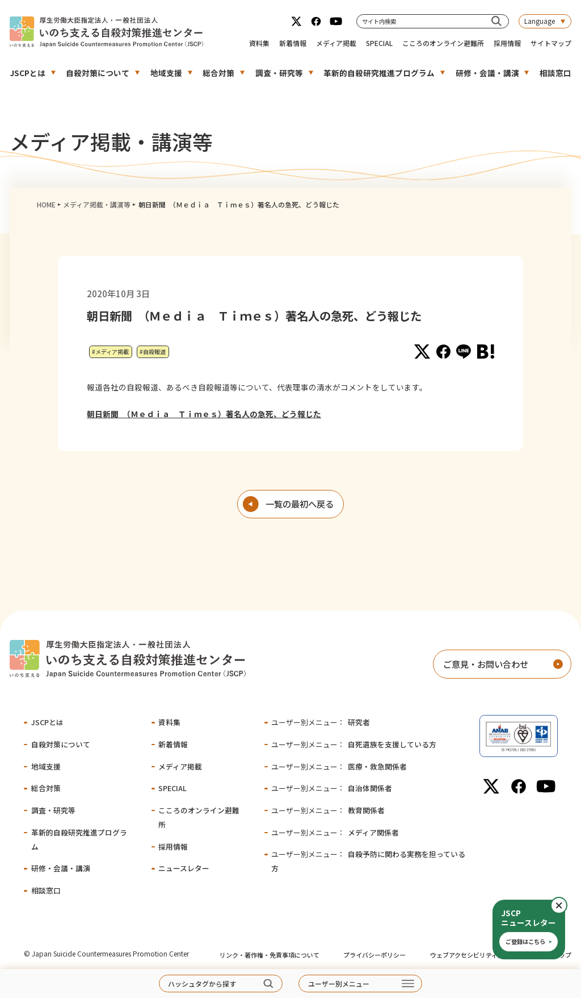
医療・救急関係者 (338, 766)
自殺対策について (97, 72)
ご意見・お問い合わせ (485, 664)
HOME (46, 204)
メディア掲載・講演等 (96, 204)
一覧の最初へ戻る (300, 503)
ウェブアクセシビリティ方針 (470, 954)
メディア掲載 (336, 43)
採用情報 (507, 43)
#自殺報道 (153, 351)
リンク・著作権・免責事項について (269, 954)
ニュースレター (183, 868)
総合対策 (218, 72)
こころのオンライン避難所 (443, 43)
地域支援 (166, 72)
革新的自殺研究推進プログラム (379, 72)
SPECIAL (379, 43)
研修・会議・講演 (487, 72)
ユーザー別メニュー (338, 983)
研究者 (320, 722)
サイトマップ (551, 43)
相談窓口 (555, 72)
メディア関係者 (334, 832)
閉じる (566, 905)
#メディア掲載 (110, 351)
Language (539, 21)
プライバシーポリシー (374, 954)
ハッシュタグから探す (202, 983)
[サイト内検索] (496, 21)
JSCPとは (27, 72)
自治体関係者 (331, 788)
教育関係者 (327, 810)
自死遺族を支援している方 (353, 744)
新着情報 (292, 43)
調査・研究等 (279, 72)
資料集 (259, 43)
